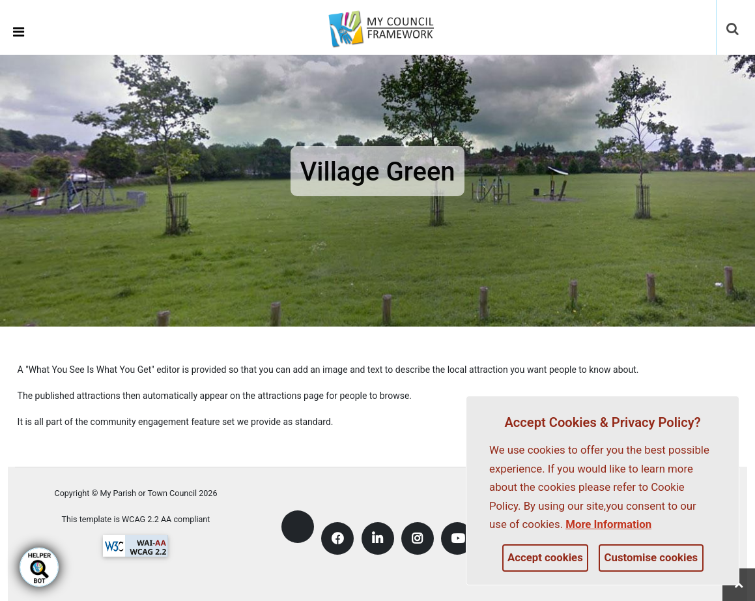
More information (608, 524)
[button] (733, 30)
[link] (389, 27)
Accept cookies (545, 557)
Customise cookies (651, 557)
